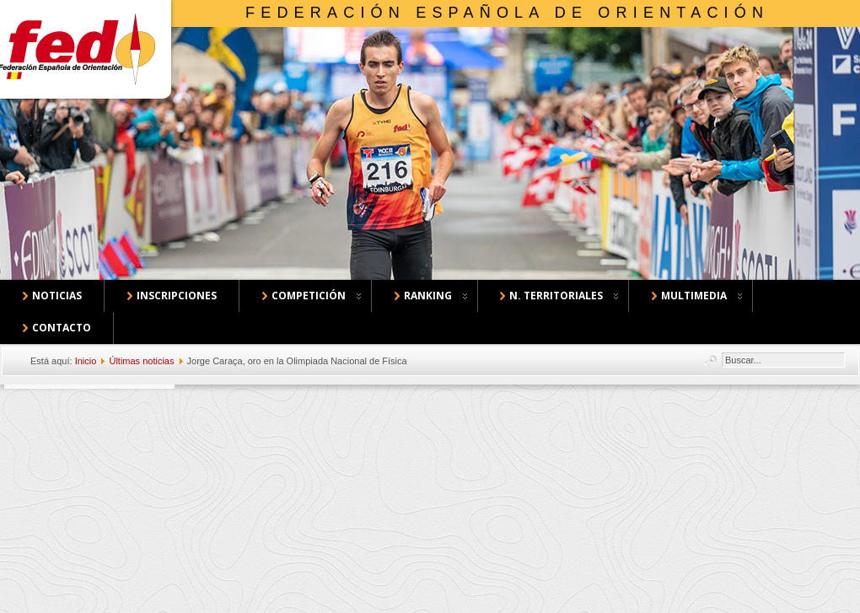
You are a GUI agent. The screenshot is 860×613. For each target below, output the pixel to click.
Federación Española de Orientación (507, 12)
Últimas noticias (141, 361)
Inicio (86, 361)
